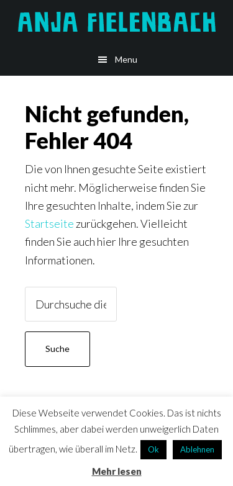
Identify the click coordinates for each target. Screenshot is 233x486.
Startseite (49, 223)
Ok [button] (153, 449)
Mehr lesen (117, 471)
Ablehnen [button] (197, 449)
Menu (126, 59)
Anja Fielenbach (116, 21)
